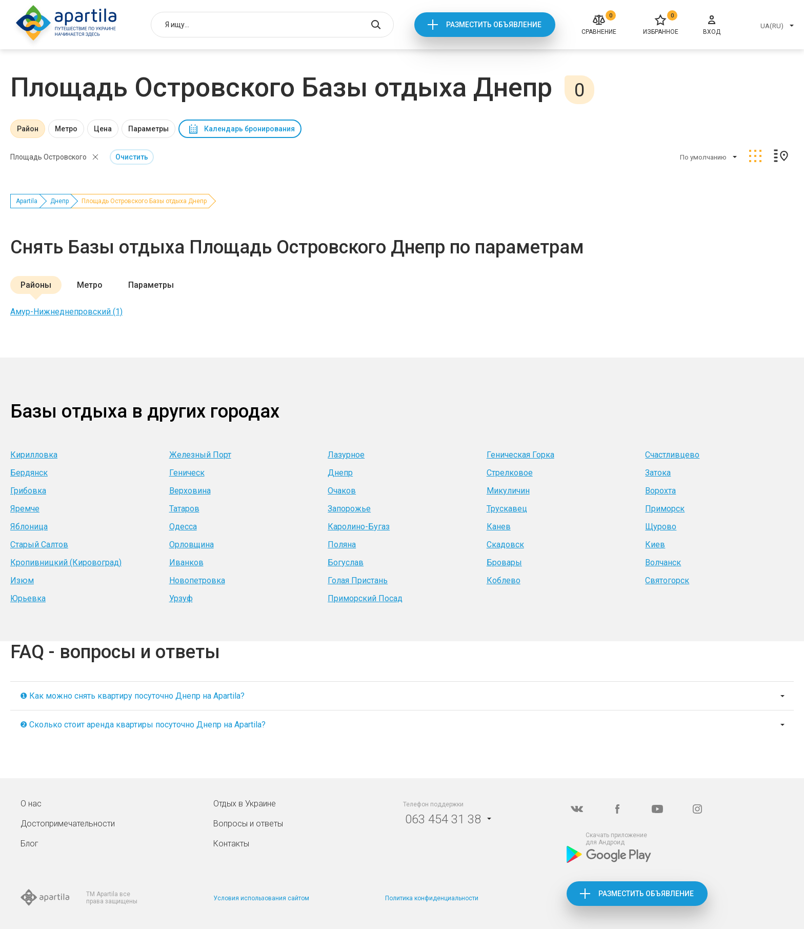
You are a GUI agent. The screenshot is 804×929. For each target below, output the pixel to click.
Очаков (342, 491)
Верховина (190, 491)
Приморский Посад (365, 598)
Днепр (59, 201)
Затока (658, 473)
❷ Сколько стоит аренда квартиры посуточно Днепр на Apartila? (143, 724)
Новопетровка (197, 580)
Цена (103, 129)
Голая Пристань (358, 580)
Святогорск (667, 580)
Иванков (186, 562)
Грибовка (28, 491)
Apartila (26, 201)
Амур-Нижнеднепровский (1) (66, 312)
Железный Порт (200, 455)
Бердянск (29, 473)
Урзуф (181, 598)
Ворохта (660, 491)
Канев (499, 526)
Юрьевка (28, 598)
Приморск (665, 508)
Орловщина (191, 544)
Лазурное (346, 455)
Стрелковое (510, 473)
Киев (655, 544)
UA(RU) (771, 26)
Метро (66, 129)
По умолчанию (703, 157)
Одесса (183, 526)
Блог (29, 843)
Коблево (503, 580)
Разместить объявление (493, 25)
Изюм (22, 580)
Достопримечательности (68, 823)
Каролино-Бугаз (359, 526)
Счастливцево (672, 455)
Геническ (187, 473)
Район (27, 129)
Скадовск (505, 544)
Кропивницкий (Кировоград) (66, 562)
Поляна (342, 544)
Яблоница (29, 526)
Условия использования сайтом (261, 898)
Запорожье (349, 508)
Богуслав (346, 562)
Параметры (148, 129)
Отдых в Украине (244, 803)
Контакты (231, 843)
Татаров (184, 508)
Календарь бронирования (249, 129)
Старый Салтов (39, 544)
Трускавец (507, 508)
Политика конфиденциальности (431, 898)
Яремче (24, 508)
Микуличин (508, 491)
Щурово (660, 526)
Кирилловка (33, 455)
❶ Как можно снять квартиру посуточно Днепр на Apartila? (132, 696)
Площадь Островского (48, 157)
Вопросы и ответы (248, 823)
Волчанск (663, 562)
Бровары (504, 562)
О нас (31, 803)
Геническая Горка (520, 455)
